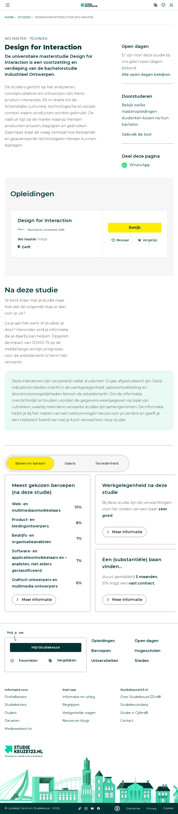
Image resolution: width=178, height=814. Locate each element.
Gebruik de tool (136, 134)
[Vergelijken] (156, 5)
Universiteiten (104, 660)
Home (9, 17)
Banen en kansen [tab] (30, 463)
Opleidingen (103, 641)
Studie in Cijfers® (134, 713)
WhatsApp (140, 165)
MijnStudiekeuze (46, 647)
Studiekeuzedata (134, 705)
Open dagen (147, 641)
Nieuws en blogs (75, 721)
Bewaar (120, 240)
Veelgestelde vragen (79, 713)
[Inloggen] (171, 5)
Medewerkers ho (18, 729)
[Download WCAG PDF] (117, 808)
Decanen (12, 721)
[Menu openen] (8, 5)
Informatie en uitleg (78, 697)
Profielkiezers (16, 697)
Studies (24, 17)
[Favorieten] (163, 5)
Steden (142, 660)
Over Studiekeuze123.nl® (140, 697)
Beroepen (101, 651)
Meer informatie (36, 599)
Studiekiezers (15, 705)
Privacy (152, 808)
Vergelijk (147, 240)
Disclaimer (133, 808)
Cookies (168, 808)
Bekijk (145, 227)
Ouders (10, 713)
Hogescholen (147, 651)
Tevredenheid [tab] (106, 463)
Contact (126, 721)
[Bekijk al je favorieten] (24, 660)
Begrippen (70, 705)
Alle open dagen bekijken (146, 74)
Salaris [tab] (70, 463)
